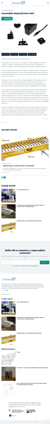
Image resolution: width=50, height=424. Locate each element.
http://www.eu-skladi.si (19, 406)
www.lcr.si (46, 118)
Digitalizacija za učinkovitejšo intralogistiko (18, 166)
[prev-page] (2, 177)
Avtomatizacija (7, 10)
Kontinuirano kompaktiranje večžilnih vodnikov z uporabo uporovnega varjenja (31, 206)
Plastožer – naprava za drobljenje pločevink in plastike (32, 367)
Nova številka (7, 163)
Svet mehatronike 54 (23, 189)
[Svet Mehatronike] (18, 3)
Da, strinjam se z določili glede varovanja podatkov (25, 265)
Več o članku (4, 122)
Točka (18, 352)
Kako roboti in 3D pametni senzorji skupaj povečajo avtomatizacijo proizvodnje (32, 384)
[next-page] (5, 177)
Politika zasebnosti (6, 294)
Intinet (37, 421)
